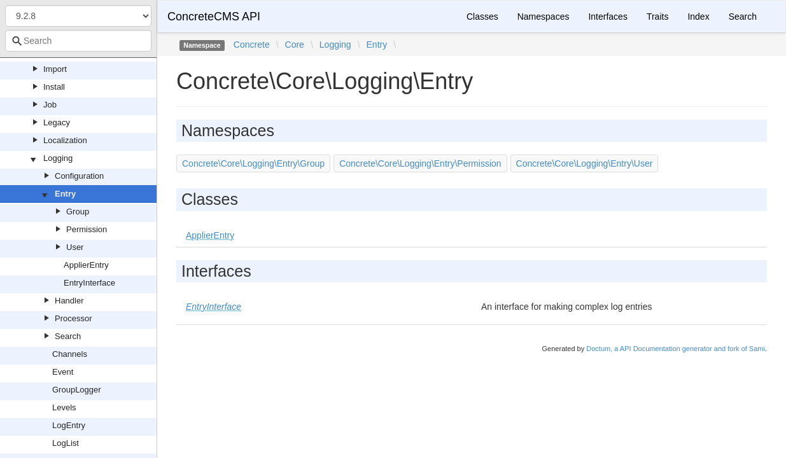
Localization (65, 140)
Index (698, 16)
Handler (69, 300)
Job (50, 104)
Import (55, 69)
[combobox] (78, 41)
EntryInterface (89, 283)
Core (294, 44)
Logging (58, 158)
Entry (65, 193)
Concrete (252, 44)
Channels (69, 354)
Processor (73, 318)
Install (54, 87)
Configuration (79, 176)
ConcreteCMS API (213, 16)
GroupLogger (76, 389)
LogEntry (68, 425)
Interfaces (607, 16)
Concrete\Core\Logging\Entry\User (584, 163)
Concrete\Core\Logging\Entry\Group (253, 163)
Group (77, 211)
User (74, 247)
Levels (64, 407)
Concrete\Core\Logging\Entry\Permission (420, 163)
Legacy (56, 122)
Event (62, 372)
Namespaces (543, 16)
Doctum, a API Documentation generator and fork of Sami (675, 348)
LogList (65, 443)
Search (68, 336)
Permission (86, 229)
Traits (657, 16)
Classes (482, 16)
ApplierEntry (86, 265)
